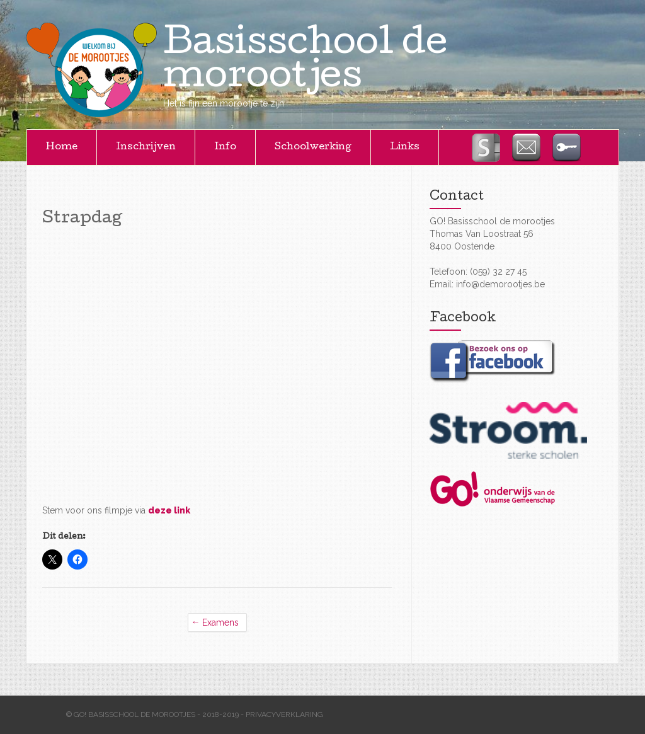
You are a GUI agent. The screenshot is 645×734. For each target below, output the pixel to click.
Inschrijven (146, 147)
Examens (220, 622)
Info (225, 147)
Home (61, 147)
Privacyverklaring (284, 714)
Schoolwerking (313, 147)
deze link (169, 510)
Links (405, 147)
